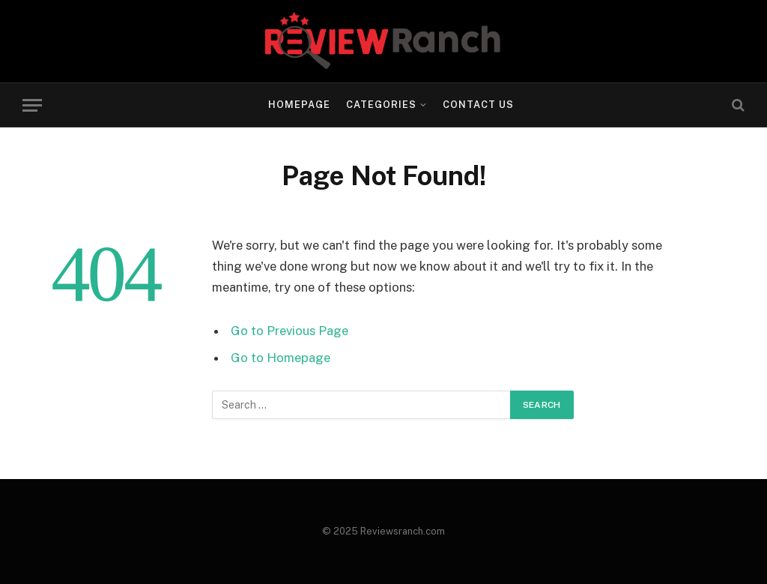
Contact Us (478, 104)
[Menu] (32, 105)
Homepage (299, 104)
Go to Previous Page (289, 330)
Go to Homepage (280, 357)
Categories (381, 104)
